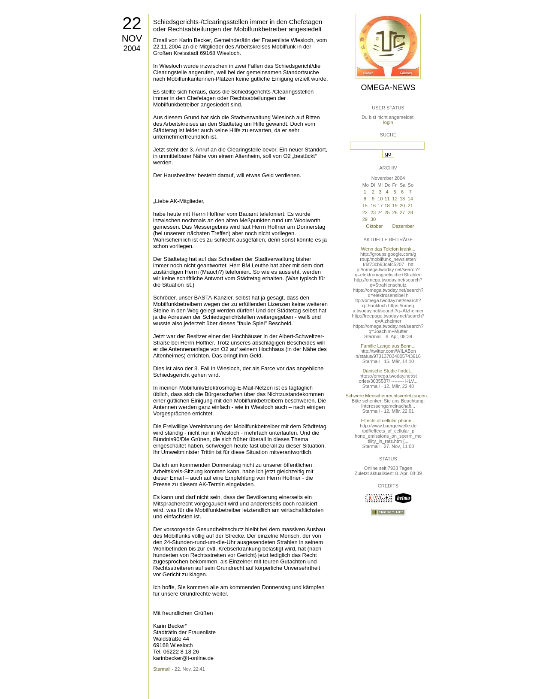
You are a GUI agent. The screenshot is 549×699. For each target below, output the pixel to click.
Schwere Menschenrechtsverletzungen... (388, 395)
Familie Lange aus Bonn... (388, 345)
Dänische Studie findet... (387, 370)
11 (386, 198)
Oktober (374, 226)
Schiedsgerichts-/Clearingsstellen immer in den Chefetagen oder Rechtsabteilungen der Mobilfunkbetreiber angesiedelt (237, 25)
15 (365, 205)
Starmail (161, 669)
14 (410, 198)
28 (410, 212)
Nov (132, 38)
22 (132, 23)
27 (402, 212)
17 (380, 205)
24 (380, 212)
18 (386, 205)
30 (373, 219)
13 (402, 198)
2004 (131, 48)
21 (410, 205)
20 (402, 205)
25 (386, 212)
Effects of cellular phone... (388, 420)
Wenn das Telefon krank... (388, 248)
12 (395, 198)
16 (373, 205)
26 (395, 212)
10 (380, 198)
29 (365, 219)
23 (373, 212)
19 (395, 205)
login (388, 122)
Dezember (403, 226)
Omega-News (388, 87)
